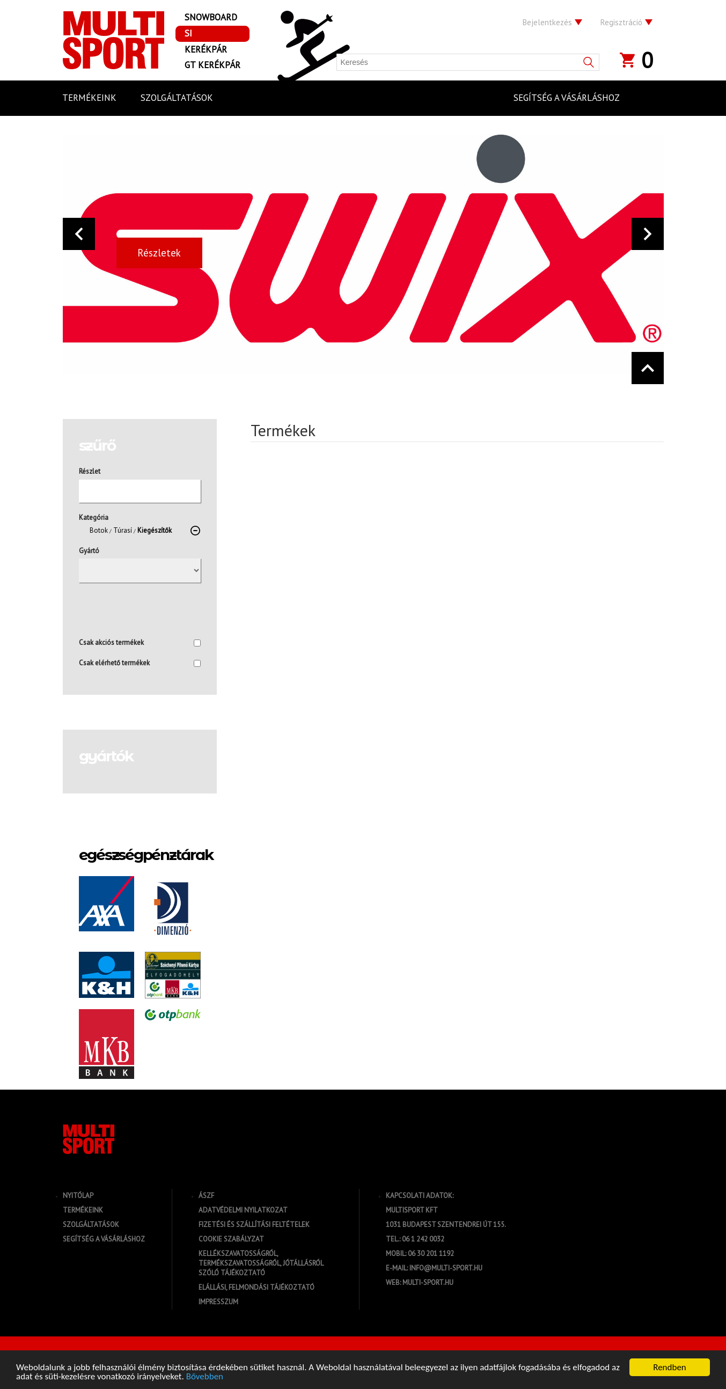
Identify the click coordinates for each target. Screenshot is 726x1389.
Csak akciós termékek (140, 642)
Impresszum (218, 1301)
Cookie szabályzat (231, 1239)
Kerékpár (206, 49)
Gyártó (89, 550)
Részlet (89, 471)
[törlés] (195, 530)
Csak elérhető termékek (140, 662)
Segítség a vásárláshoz (104, 1239)
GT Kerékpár (212, 65)
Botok (99, 530)
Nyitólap (78, 1195)
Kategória (93, 517)
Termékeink (83, 1210)
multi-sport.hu (427, 1282)
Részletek (159, 252)
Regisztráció (621, 22)
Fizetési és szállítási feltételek (254, 1224)
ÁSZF (206, 1195)
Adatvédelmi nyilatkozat (243, 1210)
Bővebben (204, 1377)
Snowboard (211, 17)
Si (188, 33)
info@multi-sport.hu (445, 1268)
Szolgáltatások (91, 1224)
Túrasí (122, 530)
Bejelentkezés (547, 22)
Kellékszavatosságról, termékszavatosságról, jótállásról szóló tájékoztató (261, 1263)
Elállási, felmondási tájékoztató (256, 1287)
